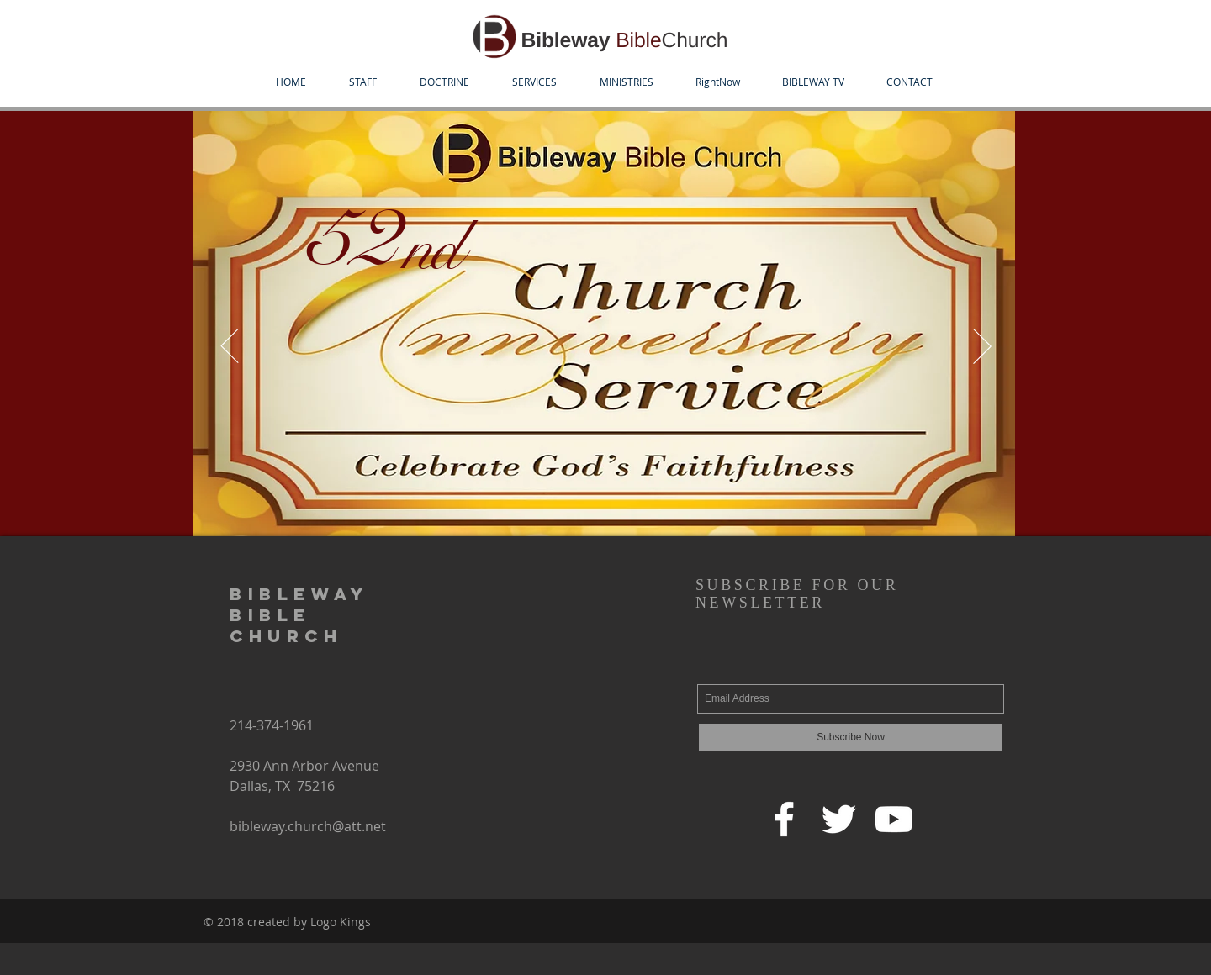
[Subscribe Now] (850, 737)
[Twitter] (839, 819)
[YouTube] (893, 819)
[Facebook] (784, 819)
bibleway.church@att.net (308, 826)
